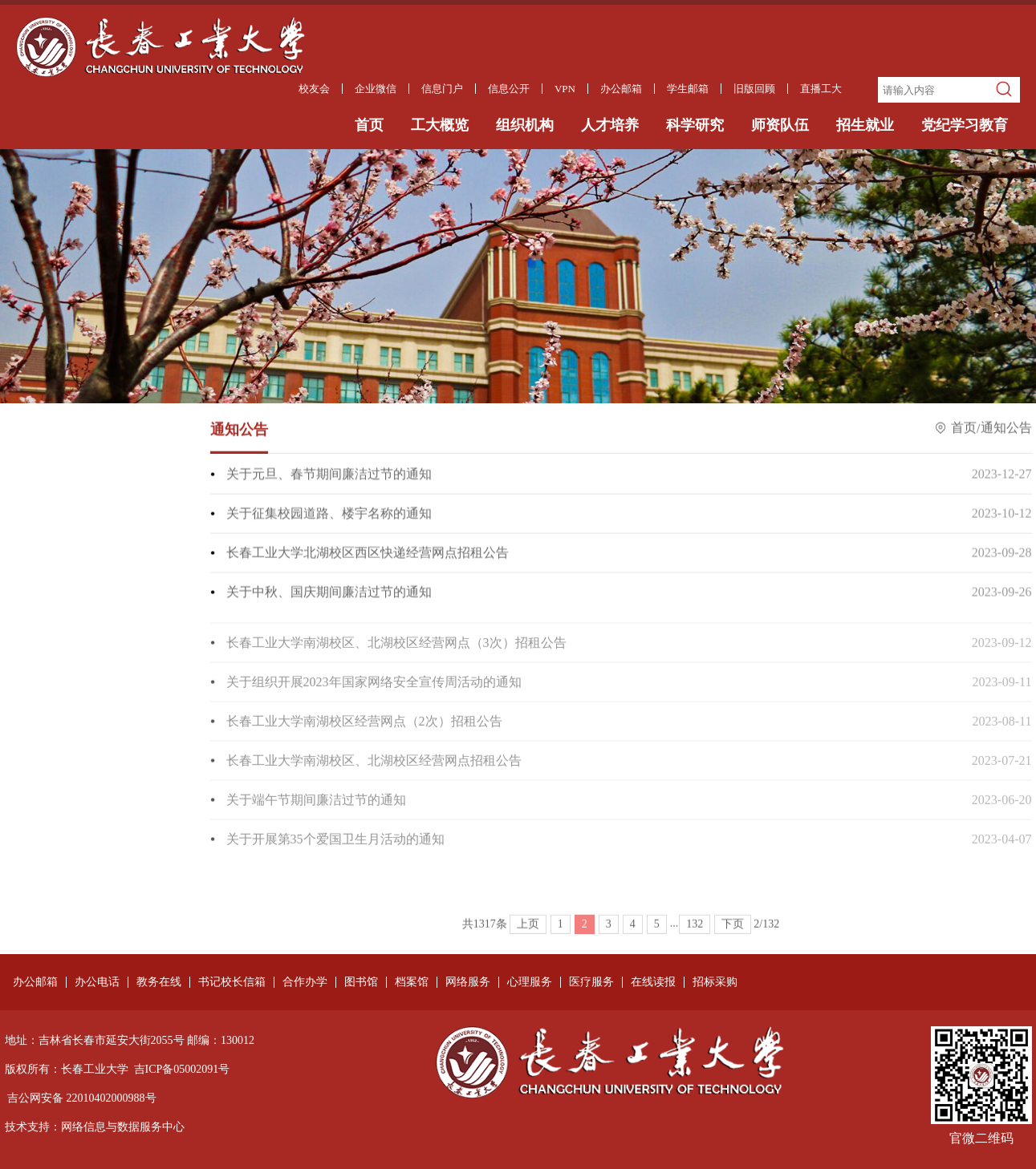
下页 (732, 938)
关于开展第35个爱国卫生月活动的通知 (335, 847)
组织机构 (525, 125)
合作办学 (304, 982)
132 (694, 938)
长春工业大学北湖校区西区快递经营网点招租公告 (367, 553)
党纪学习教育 (964, 125)
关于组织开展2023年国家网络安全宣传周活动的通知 (374, 690)
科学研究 (695, 125)
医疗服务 (591, 982)
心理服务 (529, 982)
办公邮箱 (35, 982)
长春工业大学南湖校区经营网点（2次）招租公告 (364, 729)
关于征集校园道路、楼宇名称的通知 (329, 514)
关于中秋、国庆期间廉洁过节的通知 (329, 593)
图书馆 (361, 982)
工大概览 (440, 125)
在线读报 (653, 982)
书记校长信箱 (232, 982)
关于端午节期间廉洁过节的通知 (316, 808)
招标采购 (715, 982)
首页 (369, 125)
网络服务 (467, 982)
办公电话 (97, 982)
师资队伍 (780, 125)
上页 (528, 938)
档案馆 (412, 982)
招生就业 (865, 125)
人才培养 (610, 125)
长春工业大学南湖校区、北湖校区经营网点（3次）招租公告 (396, 650)
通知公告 (1006, 429)
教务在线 (158, 982)
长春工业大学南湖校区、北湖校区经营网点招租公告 (374, 768)
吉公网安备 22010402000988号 (81, 1098)
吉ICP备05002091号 (182, 1069)
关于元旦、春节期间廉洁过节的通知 (329, 475)
